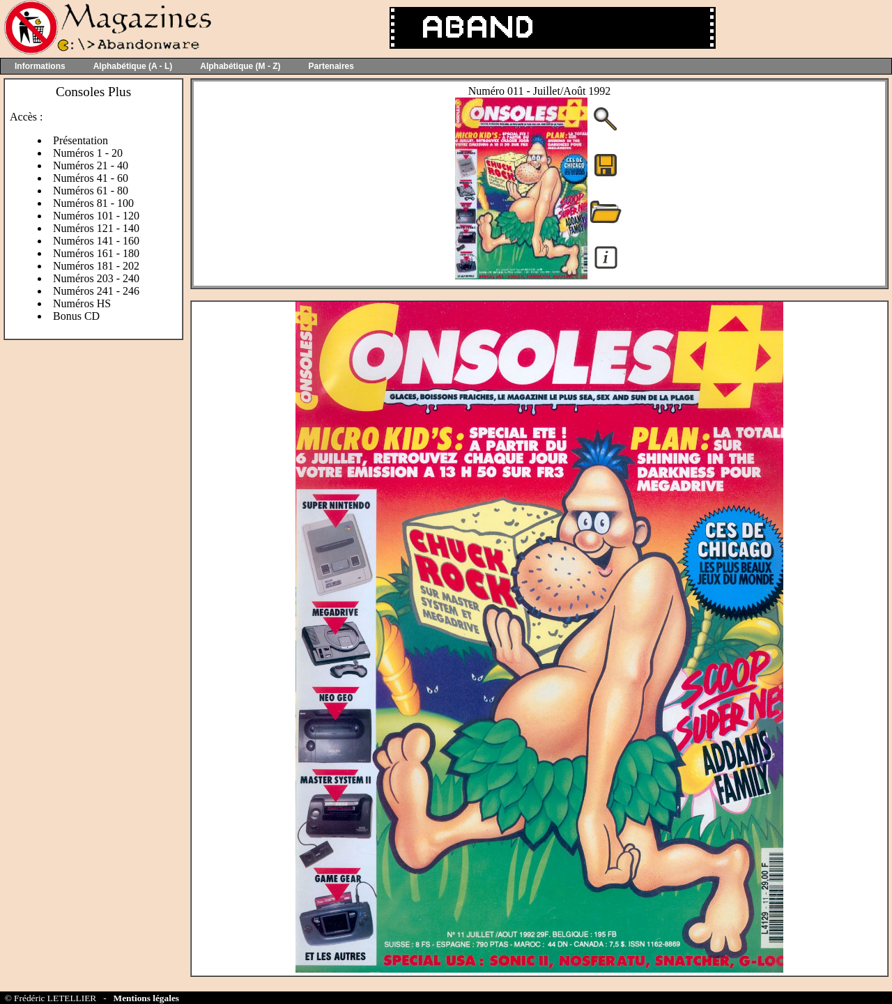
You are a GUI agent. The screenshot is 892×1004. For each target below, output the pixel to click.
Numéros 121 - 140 (96, 228)
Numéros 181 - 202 (96, 266)
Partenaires (331, 66)
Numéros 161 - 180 (96, 253)
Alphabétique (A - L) (133, 66)
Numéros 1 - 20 (88, 153)
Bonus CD (76, 316)
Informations (40, 66)
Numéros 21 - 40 (90, 165)
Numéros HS (82, 303)
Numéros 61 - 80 (90, 190)
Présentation (80, 140)
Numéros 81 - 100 (93, 203)
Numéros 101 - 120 (96, 216)
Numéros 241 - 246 (96, 291)
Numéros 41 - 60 (90, 178)
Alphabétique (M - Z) (240, 66)
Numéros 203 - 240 (96, 278)
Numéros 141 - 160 (96, 241)
